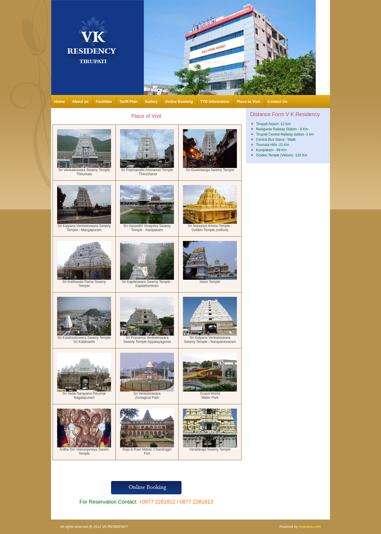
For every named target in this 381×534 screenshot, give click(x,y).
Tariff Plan (128, 101)
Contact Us (278, 101)
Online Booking (179, 101)
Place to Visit (248, 101)
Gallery (151, 101)
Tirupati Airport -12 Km (273, 124)
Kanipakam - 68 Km (271, 150)
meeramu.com (310, 527)
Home (59, 101)
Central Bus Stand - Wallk (276, 140)
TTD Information (214, 101)
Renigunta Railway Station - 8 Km (282, 129)
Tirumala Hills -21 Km (272, 145)
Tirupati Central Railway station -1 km (285, 134)
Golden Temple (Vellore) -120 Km (281, 155)
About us (80, 101)
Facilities (104, 101)
